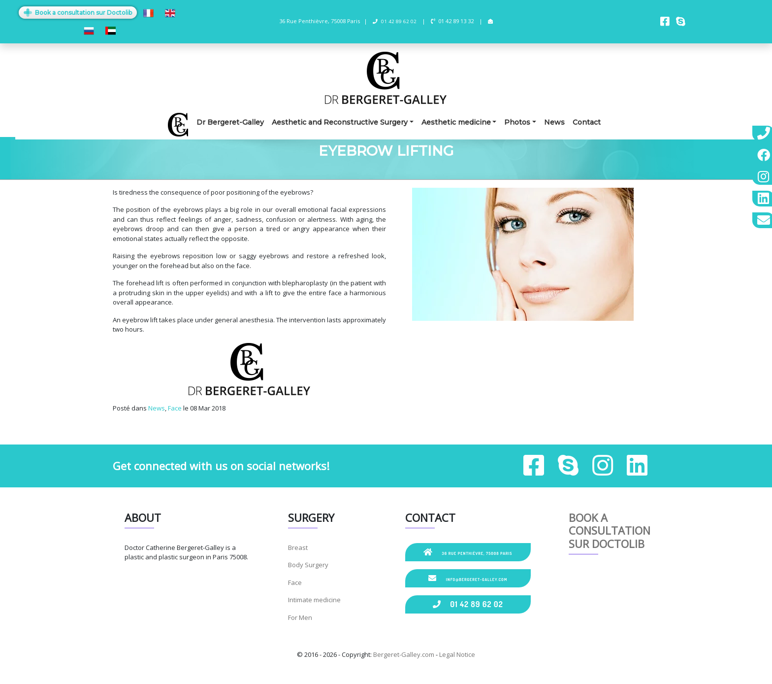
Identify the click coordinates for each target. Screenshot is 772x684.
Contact (587, 122)
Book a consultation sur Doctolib (78, 12)
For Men (300, 617)
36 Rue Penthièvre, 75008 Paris (468, 552)
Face (175, 408)
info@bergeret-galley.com (467, 578)
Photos (517, 122)
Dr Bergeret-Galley (230, 122)
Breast (298, 547)
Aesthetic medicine (456, 122)
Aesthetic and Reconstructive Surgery (340, 122)
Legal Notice (457, 654)
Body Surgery (308, 564)
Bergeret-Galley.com (403, 654)
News (554, 122)
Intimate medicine (314, 599)
